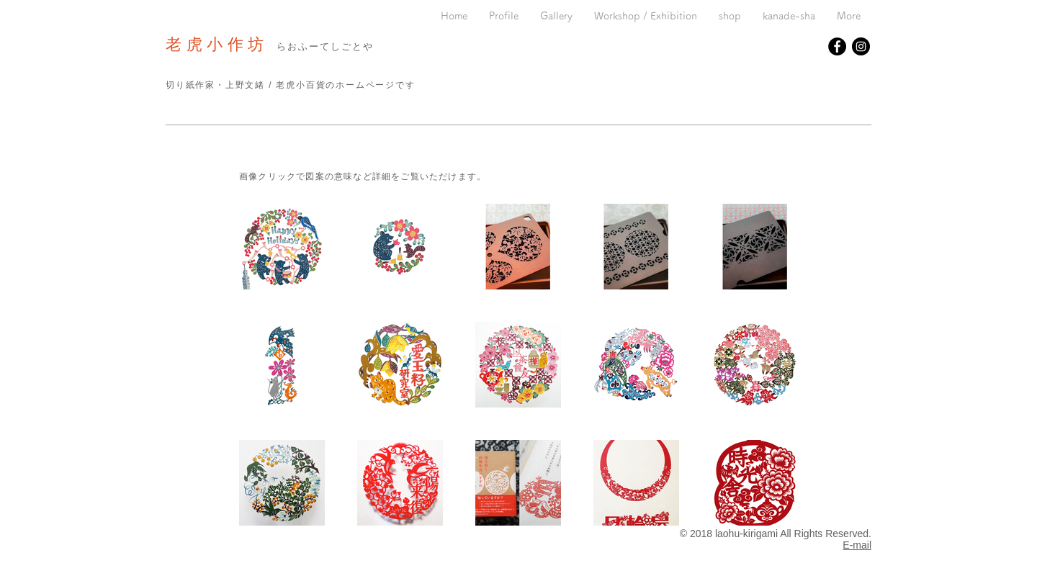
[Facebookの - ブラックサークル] (837, 46)
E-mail (857, 545)
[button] (556, 16)
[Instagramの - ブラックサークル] (861, 46)
